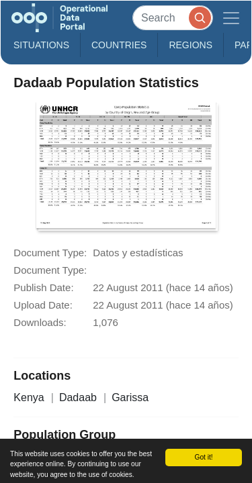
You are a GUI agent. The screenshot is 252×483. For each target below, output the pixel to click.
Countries (118, 45)
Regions (190, 45)
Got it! (203, 457)
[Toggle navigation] (231, 18)
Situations (41, 45)
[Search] (172, 17)
